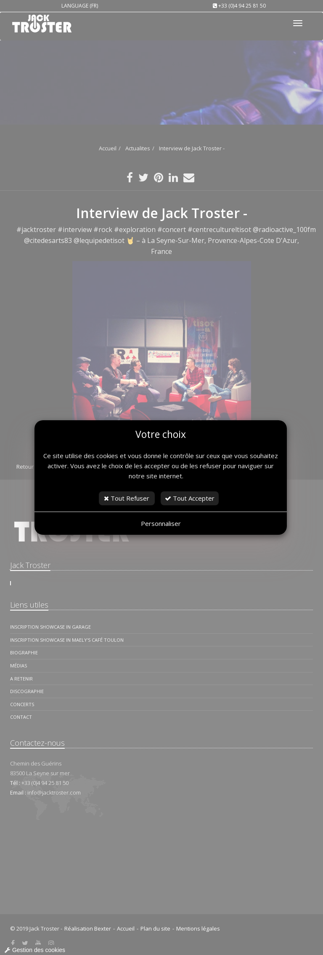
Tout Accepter (189, 498)
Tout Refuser (126, 498)
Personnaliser (161, 523)
